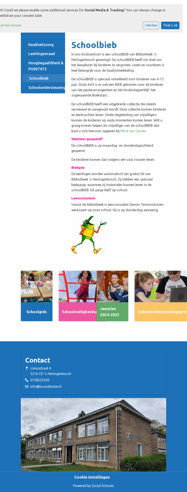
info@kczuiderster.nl (45, 386)
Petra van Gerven (133, 131)
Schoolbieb (38, 78)
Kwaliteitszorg (41, 44)
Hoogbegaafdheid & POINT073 (46, 66)
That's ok (170, 25)
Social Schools (103, 486)
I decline (151, 25)
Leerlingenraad (41, 53)
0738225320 (39, 380)
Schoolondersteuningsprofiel (53, 87)
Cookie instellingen (92, 477)
